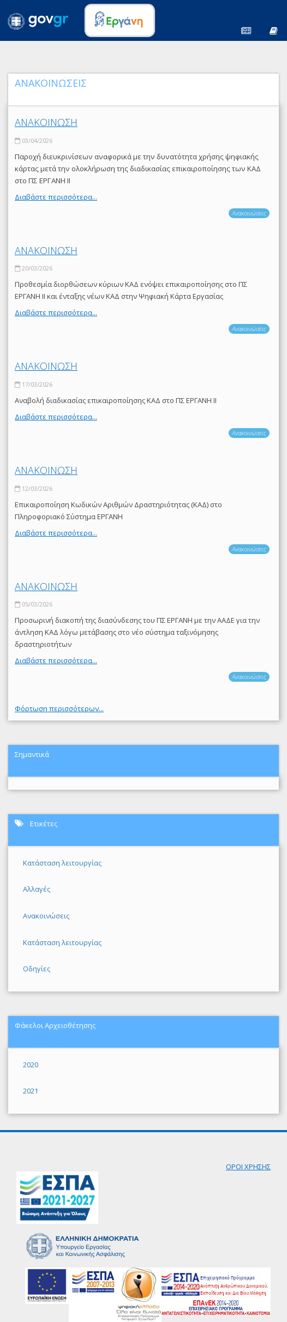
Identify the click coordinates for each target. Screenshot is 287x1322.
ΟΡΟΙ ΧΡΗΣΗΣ (248, 1166)
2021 (30, 1091)
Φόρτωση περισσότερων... (59, 708)
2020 (30, 1064)
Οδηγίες (36, 969)
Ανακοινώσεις (249, 213)
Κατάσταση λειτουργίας (62, 863)
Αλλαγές (36, 889)
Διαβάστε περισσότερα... (56, 197)
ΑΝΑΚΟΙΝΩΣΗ (46, 122)
